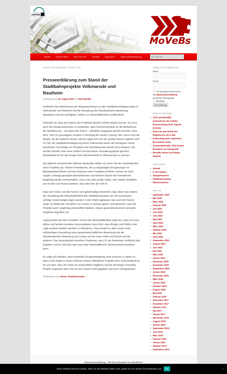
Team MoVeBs (84, 99)
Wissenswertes (161, 182)
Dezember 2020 (161, 261)
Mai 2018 (157, 293)
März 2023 (158, 226)
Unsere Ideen (61, 57)
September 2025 (161, 194)
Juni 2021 (158, 247)
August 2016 (159, 321)
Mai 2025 (157, 198)
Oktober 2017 (160, 307)
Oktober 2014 (160, 346)
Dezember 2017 (161, 300)
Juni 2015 (158, 332)
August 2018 (159, 289)
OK (167, 369)
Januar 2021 (159, 258)
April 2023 (158, 223)
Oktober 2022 (160, 230)
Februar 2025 (159, 205)
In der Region (160, 172)
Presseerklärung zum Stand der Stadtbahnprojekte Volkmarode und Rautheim (79, 86)
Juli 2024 (157, 208)
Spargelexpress (161, 175)
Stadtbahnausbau (76, 276)
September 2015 (161, 328)
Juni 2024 (158, 212)
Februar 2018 (159, 296)
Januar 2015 (159, 342)
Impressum (110, 57)
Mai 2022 (157, 233)
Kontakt (95, 57)
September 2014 (161, 349)
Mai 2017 (157, 311)
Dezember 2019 (161, 275)
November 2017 (161, 304)
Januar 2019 (159, 282)
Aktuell (47, 57)
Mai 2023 (157, 219)
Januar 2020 (159, 272)
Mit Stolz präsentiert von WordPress (125, 362)
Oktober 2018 (160, 286)
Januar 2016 (159, 325)
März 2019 (158, 279)
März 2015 (158, 335)
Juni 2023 (158, 215)
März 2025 (158, 201)
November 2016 (161, 318)
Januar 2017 (159, 314)
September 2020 (161, 268)
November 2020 (161, 265)
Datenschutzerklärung (131, 57)
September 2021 (161, 240)
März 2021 (158, 254)
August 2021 (159, 244)
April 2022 (158, 237)
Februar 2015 (159, 339)
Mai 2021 (157, 251)
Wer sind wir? (80, 57)
